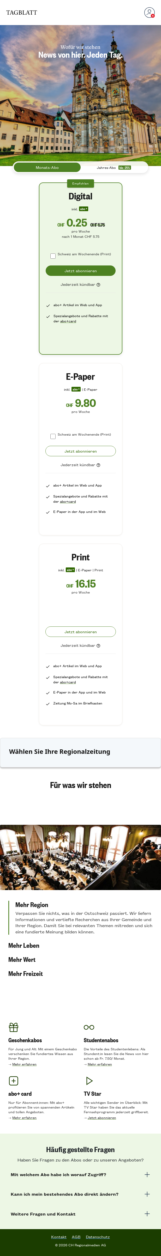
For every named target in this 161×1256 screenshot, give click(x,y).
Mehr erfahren (24, 1064)
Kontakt (59, 1236)
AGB (76, 1236)
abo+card (68, 320)
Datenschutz (98, 1236)
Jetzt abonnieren (102, 1117)
